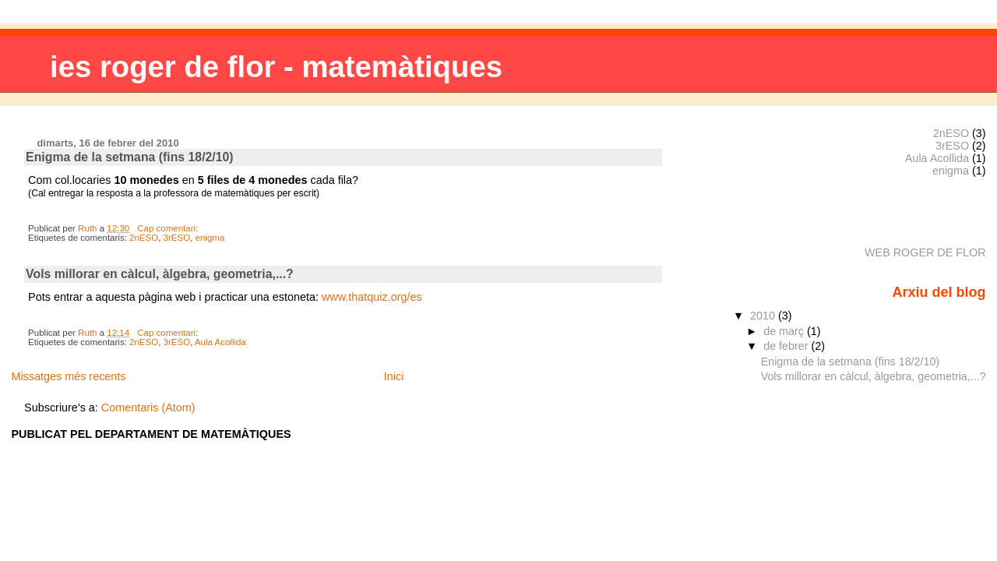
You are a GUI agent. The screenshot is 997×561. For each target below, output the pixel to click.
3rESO (177, 237)
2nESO (143, 237)
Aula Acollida (220, 342)
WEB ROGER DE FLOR (925, 252)
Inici (394, 376)
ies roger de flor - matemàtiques (276, 66)
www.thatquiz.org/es (372, 297)
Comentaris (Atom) (148, 407)
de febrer (787, 346)
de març (785, 331)
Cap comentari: (168, 228)
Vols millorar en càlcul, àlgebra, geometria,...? (160, 273)
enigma (210, 237)
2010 (764, 315)
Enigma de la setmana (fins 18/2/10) (130, 157)
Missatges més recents (68, 376)
